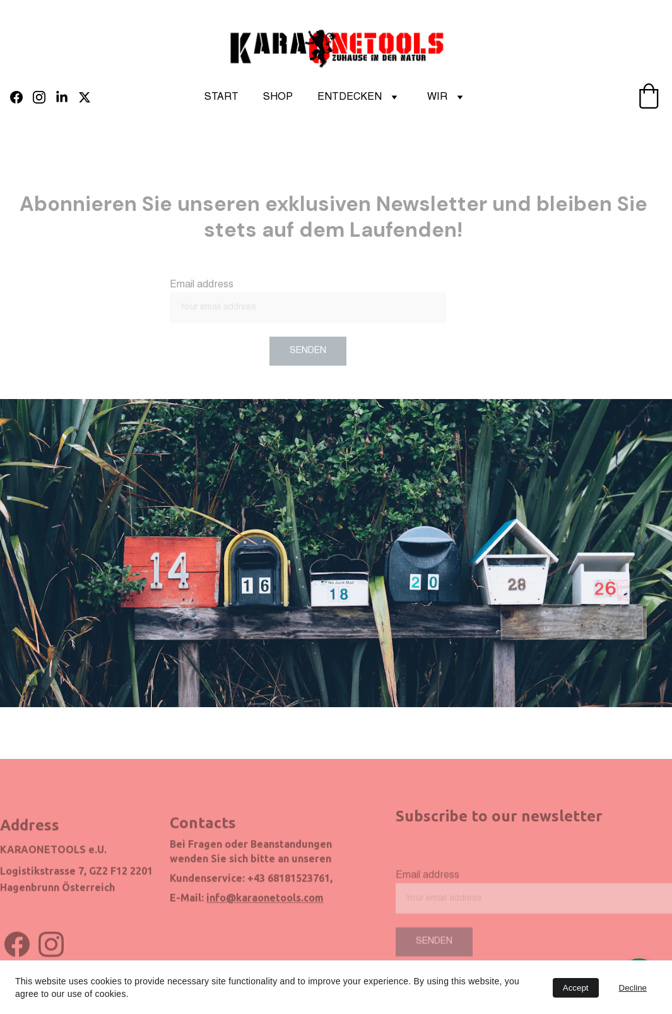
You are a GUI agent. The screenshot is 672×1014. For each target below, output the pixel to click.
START (221, 97)
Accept (576, 988)
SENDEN (308, 358)
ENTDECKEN (349, 97)
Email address (201, 291)
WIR (437, 97)
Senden (434, 950)
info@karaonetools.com (265, 904)
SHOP (278, 97)
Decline (633, 988)
